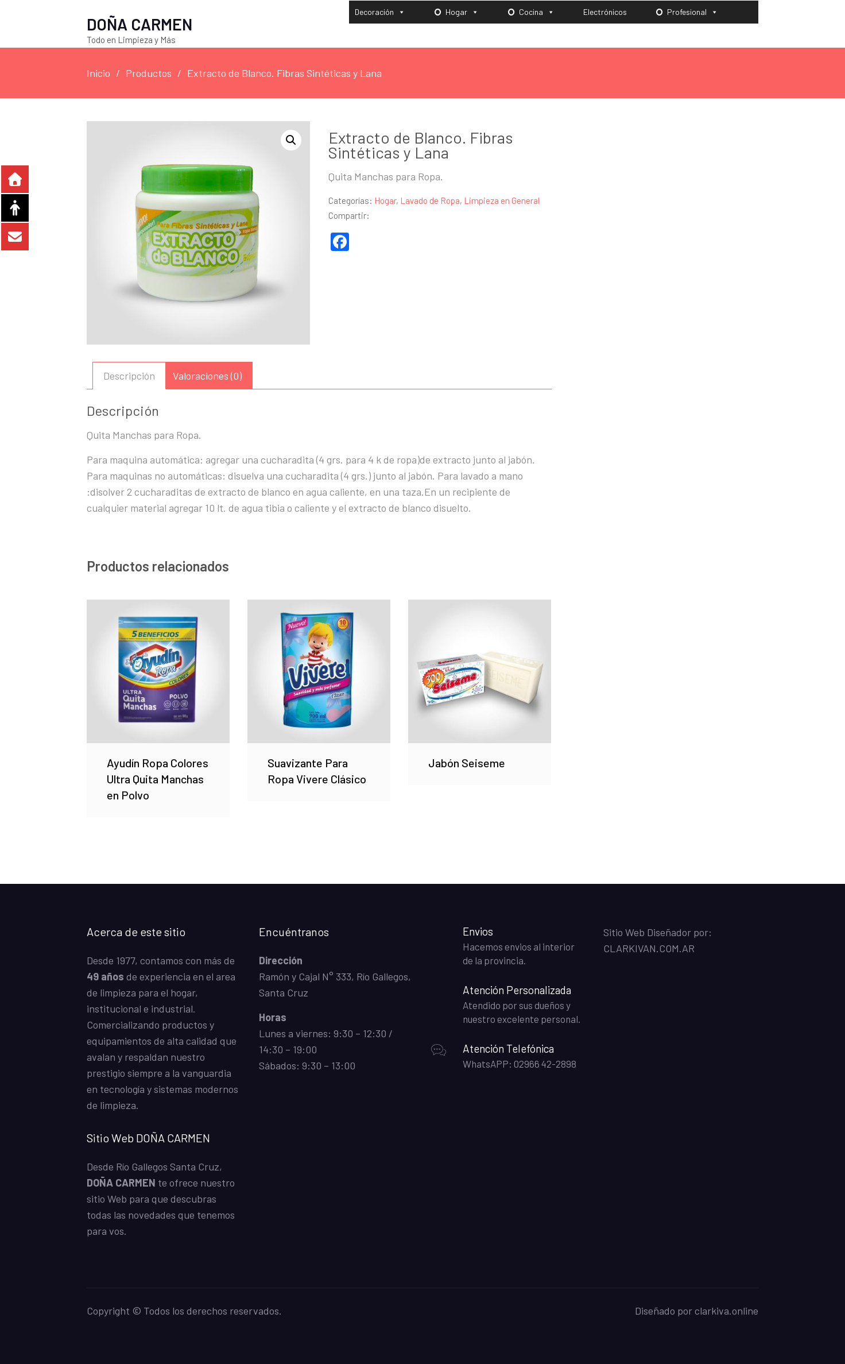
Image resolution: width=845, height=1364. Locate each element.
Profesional (692, 11)
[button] (291, 139)
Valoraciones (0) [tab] (207, 375)
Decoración (380, 11)
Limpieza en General (502, 200)
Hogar (462, 11)
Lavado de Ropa (430, 200)
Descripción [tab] (129, 375)
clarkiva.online (726, 1310)
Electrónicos (605, 11)
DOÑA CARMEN (139, 23)
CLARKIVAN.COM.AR (649, 947)
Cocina (537, 11)
